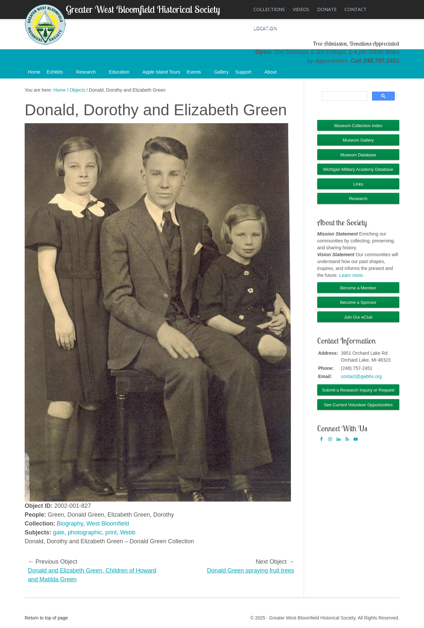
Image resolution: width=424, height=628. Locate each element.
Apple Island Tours (161, 72)
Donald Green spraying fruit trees (250, 570)
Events (197, 73)
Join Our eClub (358, 317)
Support (246, 73)
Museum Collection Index (358, 125)
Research (89, 73)
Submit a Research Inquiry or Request (358, 390)
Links (358, 184)
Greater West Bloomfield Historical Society (143, 9)
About (274, 73)
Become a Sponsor (358, 302)
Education (122, 73)
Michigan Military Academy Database (358, 169)
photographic (85, 532)
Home (34, 72)
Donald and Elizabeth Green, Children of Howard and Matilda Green (92, 575)
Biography (70, 523)
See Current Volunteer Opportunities (358, 404)
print (111, 532)
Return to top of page (46, 617)
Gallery (221, 72)
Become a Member (358, 287)
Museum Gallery (358, 140)
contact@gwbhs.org (361, 376)
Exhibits (58, 73)
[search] (344, 96)
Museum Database (358, 154)
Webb (127, 532)
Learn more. (351, 275)
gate (58, 532)
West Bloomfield (107, 523)
